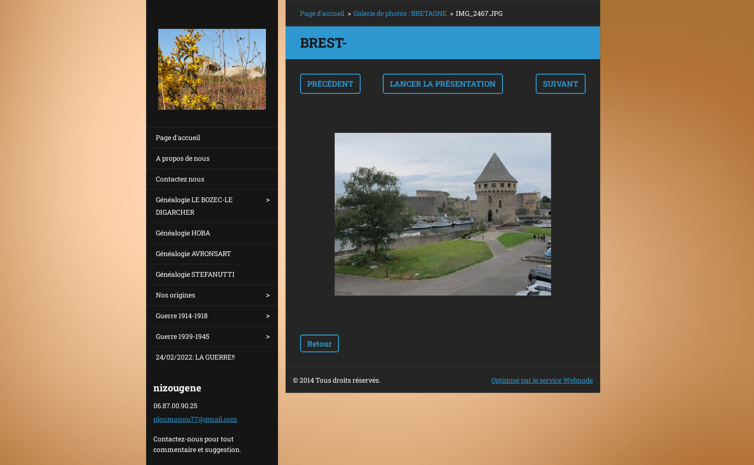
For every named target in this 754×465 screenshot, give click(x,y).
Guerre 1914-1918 (182, 315)
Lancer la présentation (443, 83)
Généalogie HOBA (183, 232)
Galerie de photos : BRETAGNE (400, 13)
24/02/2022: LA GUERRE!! (195, 357)
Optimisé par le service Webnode (542, 380)
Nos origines (175, 294)
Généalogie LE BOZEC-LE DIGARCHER (194, 206)
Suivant (560, 83)
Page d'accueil (178, 137)
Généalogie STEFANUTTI (195, 274)
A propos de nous (183, 158)
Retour (319, 343)
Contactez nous (180, 178)
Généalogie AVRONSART (193, 253)
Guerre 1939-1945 (182, 336)
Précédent (330, 83)
